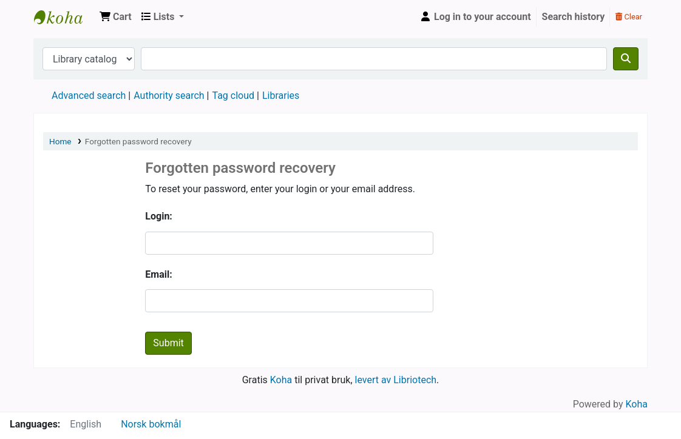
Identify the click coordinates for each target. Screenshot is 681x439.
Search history (573, 16)
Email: (158, 274)
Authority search (169, 95)
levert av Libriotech (396, 380)
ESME (64, 17)
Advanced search (89, 95)
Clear (628, 16)
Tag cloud (233, 95)
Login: (158, 216)
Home (60, 141)
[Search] (626, 58)
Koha (281, 380)
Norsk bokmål (151, 424)
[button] (116, 17)
